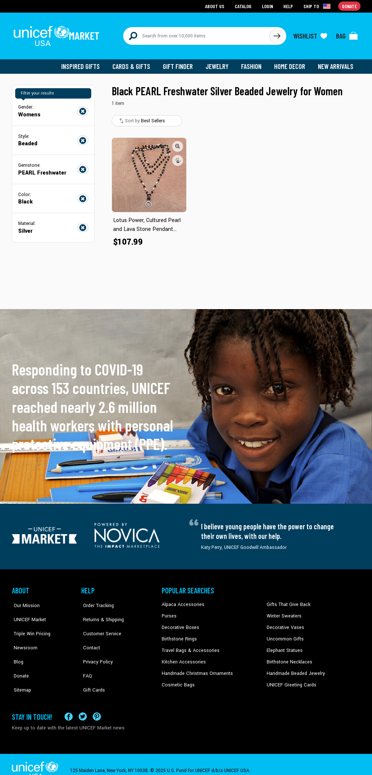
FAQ (85, 657)
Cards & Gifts (135, 63)
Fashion (253, 63)
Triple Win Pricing (29, 623)
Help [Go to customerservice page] (289, 6)
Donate (19, 657)
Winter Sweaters (283, 612)
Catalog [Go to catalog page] (244, 6)
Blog (17, 646)
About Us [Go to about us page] (216, 6)
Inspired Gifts (86, 63)
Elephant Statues (284, 646)
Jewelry (219, 63)
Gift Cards (91, 668)
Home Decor (291, 63)
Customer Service (99, 623)
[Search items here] (196, 34)
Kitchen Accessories (182, 657)
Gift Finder (181, 63)
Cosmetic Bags (177, 679)
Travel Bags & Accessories (189, 646)
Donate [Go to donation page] (349, 6)
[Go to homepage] (58, 34)
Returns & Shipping (101, 612)
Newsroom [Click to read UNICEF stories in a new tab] (23, 635)
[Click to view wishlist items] (310, 34)
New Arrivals (336, 63)
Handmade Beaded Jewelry (294, 668)
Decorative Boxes (179, 623)
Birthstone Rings (179, 635)
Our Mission (24, 601)
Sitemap (20, 668)
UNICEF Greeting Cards (290, 679)
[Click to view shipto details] (318, 5)
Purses (169, 612)
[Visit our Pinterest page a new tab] (96, 705)
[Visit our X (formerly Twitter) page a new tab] (82, 705)
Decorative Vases (284, 623)
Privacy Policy (95, 646)
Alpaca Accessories (182, 601)
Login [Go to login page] (268, 6)
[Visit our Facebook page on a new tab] (68, 705)
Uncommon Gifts (284, 635)
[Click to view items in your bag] (347, 34)
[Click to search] (276, 34)
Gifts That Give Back (287, 601)
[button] (178, 142)
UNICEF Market (27, 612)
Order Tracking (96, 601)
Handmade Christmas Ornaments (196, 668)
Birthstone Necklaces (288, 657)
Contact (89, 635)
